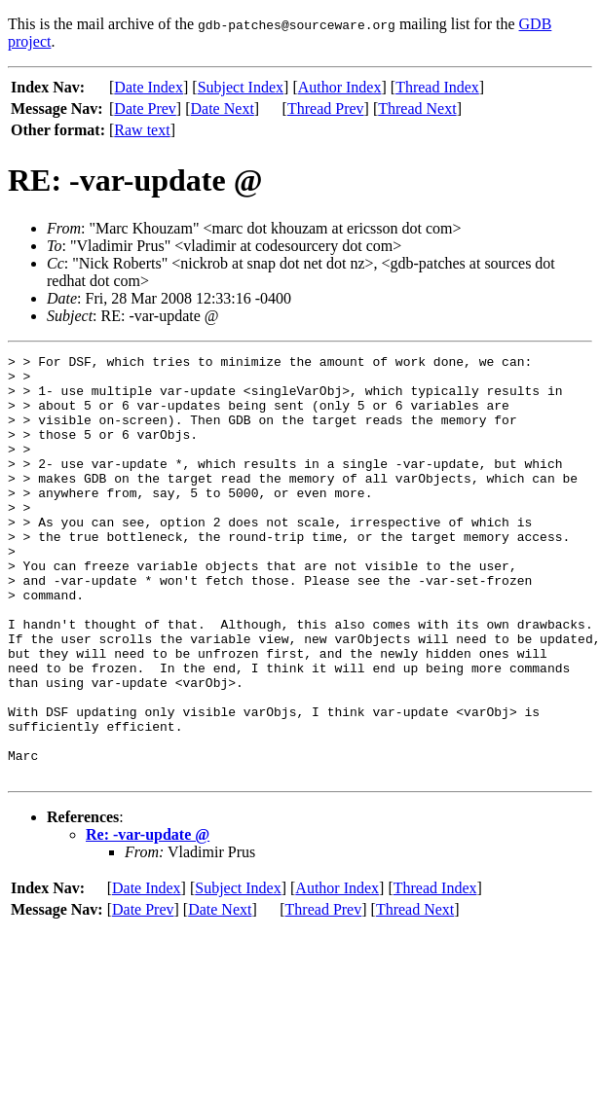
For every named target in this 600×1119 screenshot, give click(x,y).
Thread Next (417, 108)
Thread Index (437, 87)
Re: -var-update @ (147, 919)
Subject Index (240, 87)
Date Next (222, 108)
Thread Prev (325, 108)
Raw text (141, 130)
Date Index (148, 87)
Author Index (340, 87)
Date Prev (145, 108)
